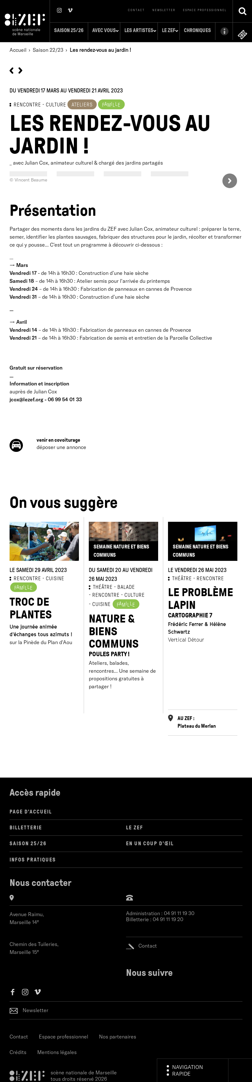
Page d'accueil (31, 810)
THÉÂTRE (103, 585)
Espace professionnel (205, 10)
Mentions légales (57, 1050)
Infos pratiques (33, 858)
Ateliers (82, 102)
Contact (136, 10)
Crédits (18, 1050)
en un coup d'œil (150, 842)
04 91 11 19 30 (179, 911)
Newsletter (163, 10)
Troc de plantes (31, 606)
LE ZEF (134, 826)
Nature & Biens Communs (123, 633)
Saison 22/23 (48, 48)
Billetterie (26, 826)
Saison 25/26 (60, 30)
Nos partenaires (117, 1034)
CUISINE (55, 576)
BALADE (126, 585)
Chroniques (189, 30)
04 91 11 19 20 (168, 918)
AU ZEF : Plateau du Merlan (197, 720)
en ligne (242, 33)
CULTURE (134, 593)
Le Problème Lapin (202, 601)
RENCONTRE (27, 102)
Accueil (18, 48)
